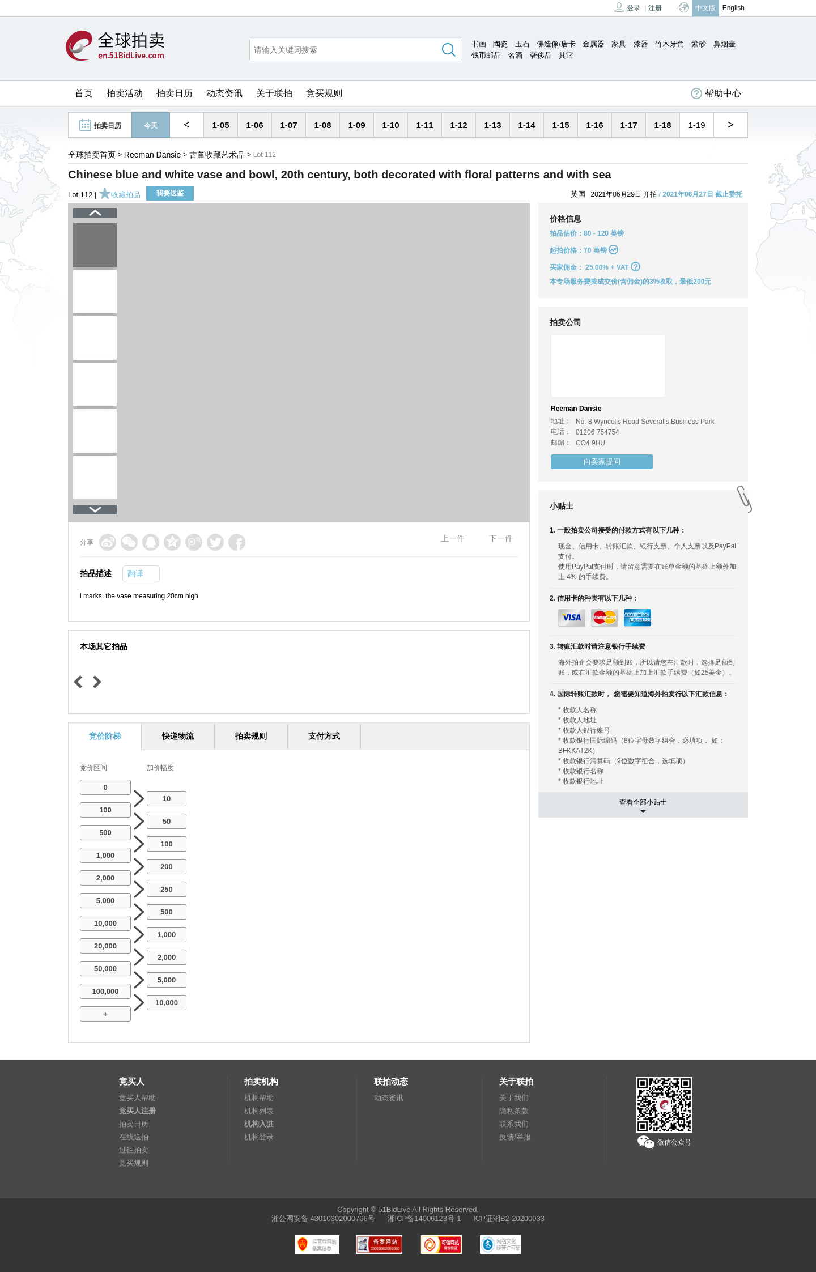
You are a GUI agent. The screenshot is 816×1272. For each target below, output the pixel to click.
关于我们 (514, 1098)
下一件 (501, 538)
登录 (627, 7)
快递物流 (178, 736)
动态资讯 (224, 93)
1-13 (492, 125)
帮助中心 (716, 93)
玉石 (522, 44)
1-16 (594, 125)
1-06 (254, 125)
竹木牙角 (670, 44)
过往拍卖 (133, 1150)
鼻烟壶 (724, 44)
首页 (84, 93)
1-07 (288, 125)
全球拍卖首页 (92, 154)
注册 (655, 8)
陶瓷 (500, 44)
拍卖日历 (174, 93)
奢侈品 (541, 55)
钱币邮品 (486, 55)
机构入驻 (259, 1124)
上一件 (453, 538)
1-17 (628, 125)
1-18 (662, 125)
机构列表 (259, 1111)
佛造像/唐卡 (556, 44)
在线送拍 (133, 1137)
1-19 (696, 125)
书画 (478, 44)
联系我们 (514, 1124)
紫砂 (698, 44)
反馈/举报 (515, 1137)
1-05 (220, 125)
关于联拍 (274, 93)
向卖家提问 (602, 461)
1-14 (526, 125)
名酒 (515, 55)
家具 (618, 44)
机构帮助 (259, 1098)
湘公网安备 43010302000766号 (323, 1218)
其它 (566, 55)
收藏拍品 (120, 194)
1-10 (390, 125)
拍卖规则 (251, 736)
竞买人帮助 (137, 1098)
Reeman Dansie (152, 154)
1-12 (458, 125)
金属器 (594, 44)
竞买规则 (324, 93)
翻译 (135, 573)
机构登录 (259, 1137)
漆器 (641, 44)
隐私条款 (514, 1111)
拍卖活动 (125, 93)
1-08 (322, 125)
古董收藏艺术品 (217, 154)
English (733, 8)
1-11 (424, 125)
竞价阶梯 (105, 736)
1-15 (560, 125)
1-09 (356, 125)
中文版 (705, 8)
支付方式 (324, 736)
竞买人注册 (137, 1111)
